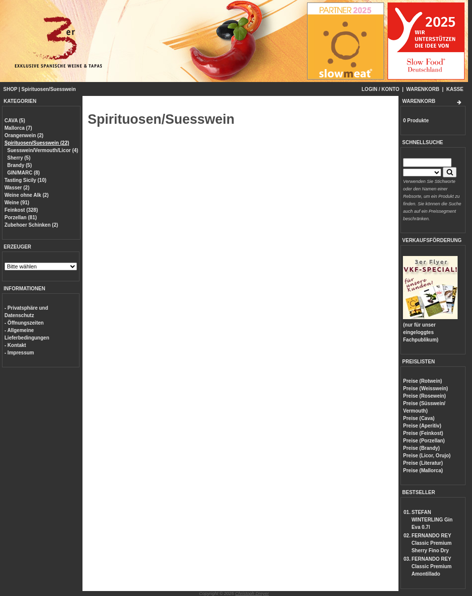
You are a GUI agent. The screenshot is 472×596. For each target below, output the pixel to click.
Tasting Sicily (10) (25, 180)
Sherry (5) (19, 158)
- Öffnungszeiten (24, 323)
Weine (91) (16, 202)
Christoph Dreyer (252, 593)
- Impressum (19, 352)
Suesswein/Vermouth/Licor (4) (43, 150)
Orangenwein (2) (23, 135)
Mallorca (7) (18, 128)
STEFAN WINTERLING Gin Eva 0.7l (432, 520)
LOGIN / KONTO (380, 89)
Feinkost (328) (21, 210)
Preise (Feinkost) (423, 433)
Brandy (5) (19, 165)
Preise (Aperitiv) (422, 425)
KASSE (454, 89)
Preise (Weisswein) (425, 388)
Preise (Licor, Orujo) (427, 455)
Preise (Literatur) (423, 463)
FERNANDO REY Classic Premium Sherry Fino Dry (431, 543)
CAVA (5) (14, 120)
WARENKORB (423, 89)
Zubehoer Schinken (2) (31, 225)
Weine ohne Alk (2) (26, 195)
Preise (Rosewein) (424, 396)
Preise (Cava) (418, 418)
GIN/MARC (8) (23, 172)
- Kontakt (15, 345)
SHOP (10, 89)
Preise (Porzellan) (424, 440)
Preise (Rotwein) (422, 381)
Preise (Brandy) (421, 448)
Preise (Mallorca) (423, 470)
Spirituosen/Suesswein (48, 89)
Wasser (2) (16, 187)
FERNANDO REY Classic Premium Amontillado (431, 566)
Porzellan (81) (20, 217)
